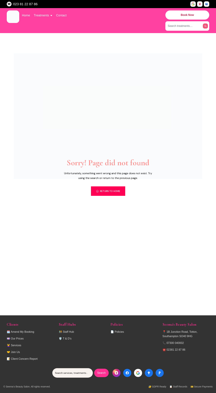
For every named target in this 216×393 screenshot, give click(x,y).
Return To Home (108, 191)
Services (16, 345)
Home (26, 15)
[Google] (138, 373)
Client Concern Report (24, 358)
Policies (119, 331)
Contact (61, 15)
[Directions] (149, 373)
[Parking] (160, 373)
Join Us (15, 352)
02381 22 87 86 (176, 349)
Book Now (187, 15)
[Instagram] (116, 373)
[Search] (205, 26)
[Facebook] (127, 373)
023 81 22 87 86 (25, 4)
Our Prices (17, 338)
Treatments (43, 15)
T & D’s (67, 338)
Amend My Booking (22, 331)
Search (101, 372)
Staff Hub (68, 331)
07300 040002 (175, 343)
